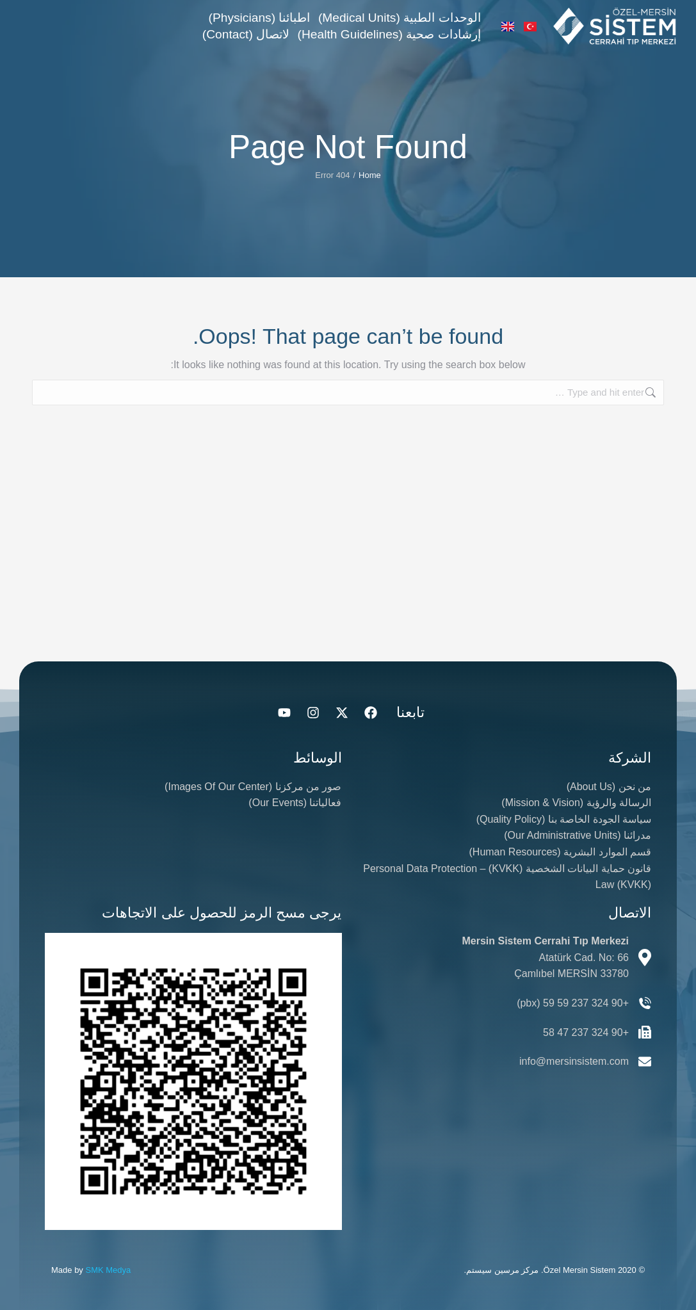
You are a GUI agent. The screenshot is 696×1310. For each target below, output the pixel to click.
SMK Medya (108, 1270)
